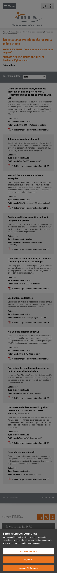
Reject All (28, 563)
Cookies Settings (28, 554)
